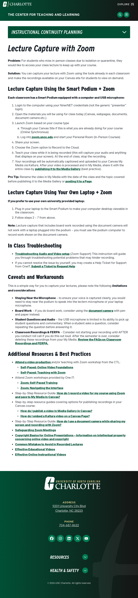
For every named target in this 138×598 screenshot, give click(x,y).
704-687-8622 (69, 525)
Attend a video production (33, 362)
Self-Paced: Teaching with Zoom (42, 372)
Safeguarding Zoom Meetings (35, 430)
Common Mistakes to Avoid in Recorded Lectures (49, 444)
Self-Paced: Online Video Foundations (46, 367)
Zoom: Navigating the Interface (41, 388)
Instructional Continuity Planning (47, 32)
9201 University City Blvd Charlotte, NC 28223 (69, 508)
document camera (101, 310)
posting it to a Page (78, 181)
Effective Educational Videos (35, 449)
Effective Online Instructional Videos (40, 454)
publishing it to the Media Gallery (57, 169)
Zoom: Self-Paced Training (39, 383)
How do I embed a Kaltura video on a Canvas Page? (55, 416)
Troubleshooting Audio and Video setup (42, 254)
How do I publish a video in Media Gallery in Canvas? (56, 411)
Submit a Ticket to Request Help (53, 266)
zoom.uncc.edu (42, 137)
